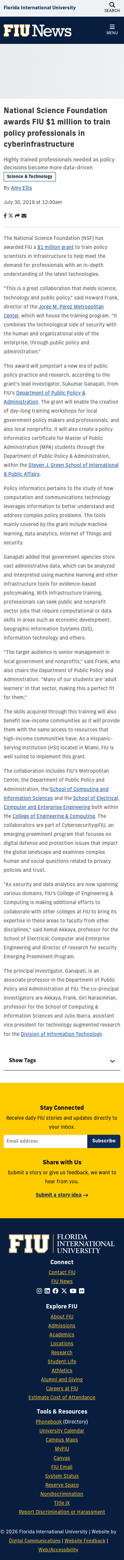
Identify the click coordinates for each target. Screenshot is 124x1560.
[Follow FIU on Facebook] (57, 1291)
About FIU (62, 1317)
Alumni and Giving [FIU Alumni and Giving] (62, 1380)
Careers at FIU (62, 1389)
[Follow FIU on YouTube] (74, 1291)
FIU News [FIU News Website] (62, 1281)
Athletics (62, 1371)
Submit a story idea (59, 1195)
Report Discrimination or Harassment (62, 1512)
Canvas (62, 1458)
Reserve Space (62, 1485)
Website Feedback (84, 1541)
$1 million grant (55, 247)
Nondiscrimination (61, 1494)
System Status (62, 1476)
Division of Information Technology (61, 1034)
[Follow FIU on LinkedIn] (49, 1291)
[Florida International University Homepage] (40, 8)
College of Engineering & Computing (54, 816)
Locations (62, 1344)
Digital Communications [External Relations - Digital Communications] (35, 1541)
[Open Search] (112, 8)
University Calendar (61, 1431)
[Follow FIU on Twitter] (65, 1291)
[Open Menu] (112, 30)
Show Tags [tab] (22, 1061)
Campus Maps (62, 1440)
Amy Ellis (21, 188)
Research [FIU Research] (61, 1353)
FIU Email (61, 1467)
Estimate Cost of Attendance (61, 1398)
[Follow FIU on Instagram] (41, 1291)
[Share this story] (16, 216)
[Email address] (45, 1141)
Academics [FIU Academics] (61, 1335)
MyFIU (62, 1449)
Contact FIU (62, 1272)
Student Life (62, 1362)
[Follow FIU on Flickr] (83, 1291)
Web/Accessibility (58, 1550)
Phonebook (49, 1422)
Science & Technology (29, 177)
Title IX (62, 1503)
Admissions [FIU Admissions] (61, 1326)
